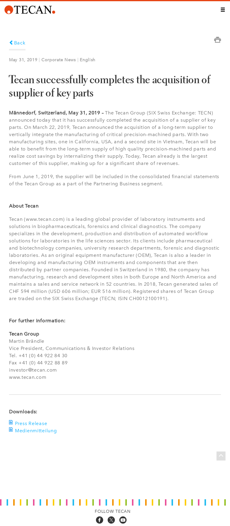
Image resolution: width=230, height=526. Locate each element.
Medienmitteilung (36, 430)
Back (17, 43)
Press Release (31, 423)
